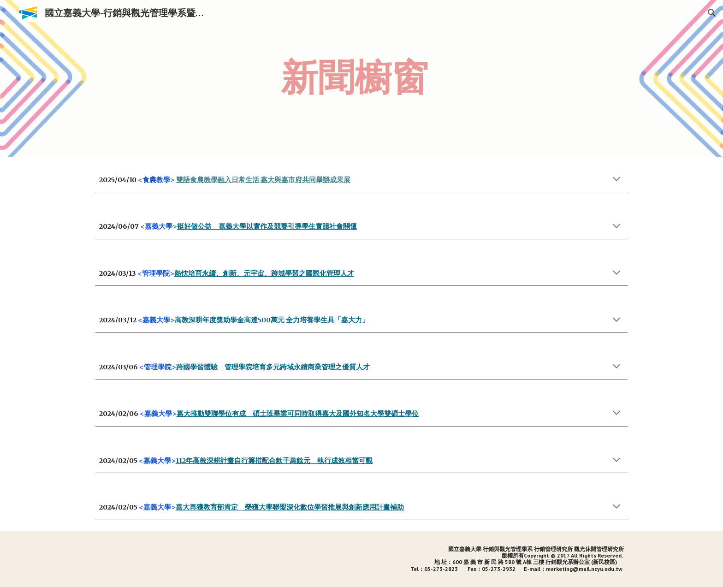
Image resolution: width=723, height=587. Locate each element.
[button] (712, 13)
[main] (384, 78)
